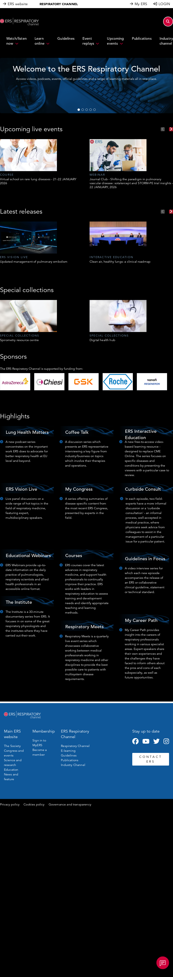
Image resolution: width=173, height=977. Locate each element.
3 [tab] (87, 110)
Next (171, 129)
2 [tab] (83, 110)
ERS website (18, 4)
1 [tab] (79, 110)
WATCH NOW (149, 101)
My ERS (141, 4)
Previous (163, 129)
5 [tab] (94, 110)
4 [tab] (91, 110)
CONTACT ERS (150, 759)
